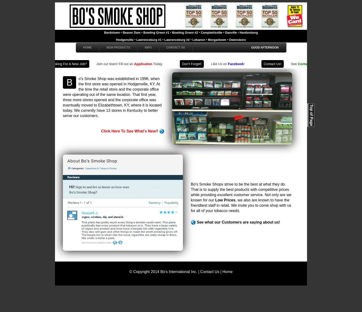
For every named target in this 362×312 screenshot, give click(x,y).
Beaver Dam (132, 32)
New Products (118, 47)
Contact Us (175, 47)
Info (148, 47)
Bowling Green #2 (185, 32)
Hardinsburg (249, 32)
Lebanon (199, 40)
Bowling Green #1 (156, 32)
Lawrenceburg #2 (177, 40)
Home (87, 47)
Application (144, 64)
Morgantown (217, 40)
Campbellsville (212, 32)
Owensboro (237, 40)
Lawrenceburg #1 (149, 40)
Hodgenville (125, 40)
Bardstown (112, 32)
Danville (231, 32)
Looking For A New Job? (70, 64)
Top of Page (311, 115)
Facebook (237, 64)
